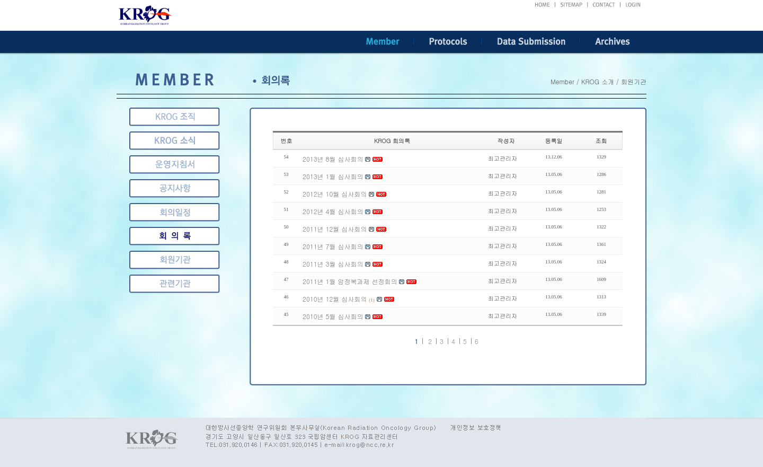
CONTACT (604, 5)
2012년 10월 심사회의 (335, 193)
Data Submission (531, 42)
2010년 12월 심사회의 (335, 298)
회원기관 (174, 236)
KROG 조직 (174, 117)
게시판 (174, 284)
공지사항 (174, 188)
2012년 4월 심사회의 (333, 211)
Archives (613, 42)
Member (382, 42)
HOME (542, 5)
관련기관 (174, 260)
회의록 (174, 212)
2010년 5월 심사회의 (333, 316)
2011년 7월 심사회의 (333, 246)
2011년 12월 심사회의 (335, 228)
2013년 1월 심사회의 (333, 176)
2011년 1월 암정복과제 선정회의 (350, 281)
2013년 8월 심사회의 (333, 158)
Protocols (447, 42)
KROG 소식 (174, 140)
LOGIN (633, 5)
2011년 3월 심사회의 (333, 263)
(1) (372, 300)
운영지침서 (174, 164)
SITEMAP (571, 5)
